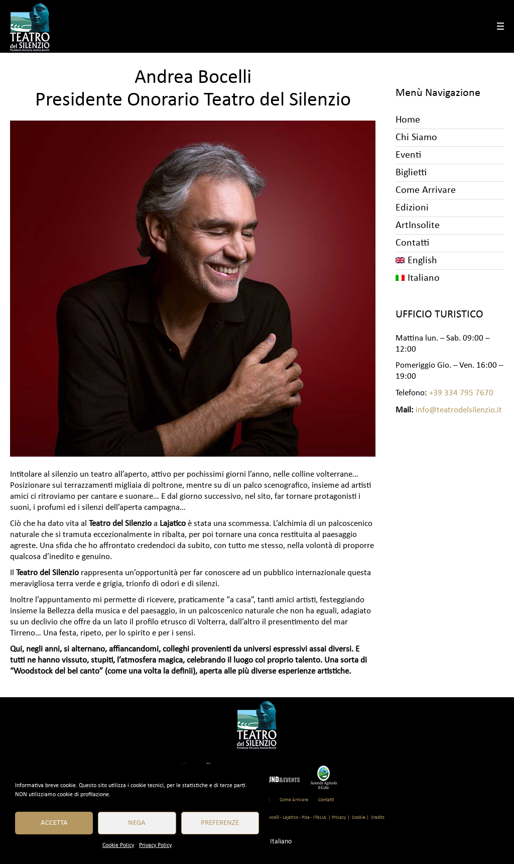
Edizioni (412, 208)
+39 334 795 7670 (461, 393)
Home (408, 120)
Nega (137, 823)
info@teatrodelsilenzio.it (459, 410)
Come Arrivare (426, 190)
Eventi (408, 155)
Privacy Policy (155, 845)
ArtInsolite (418, 226)
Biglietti (411, 173)
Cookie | (360, 817)
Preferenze (220, 823)
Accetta (54, 823)
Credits (377, 817)
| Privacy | (339, 817)
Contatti (412, 243)
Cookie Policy (118, 845)
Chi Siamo (416, 138)
